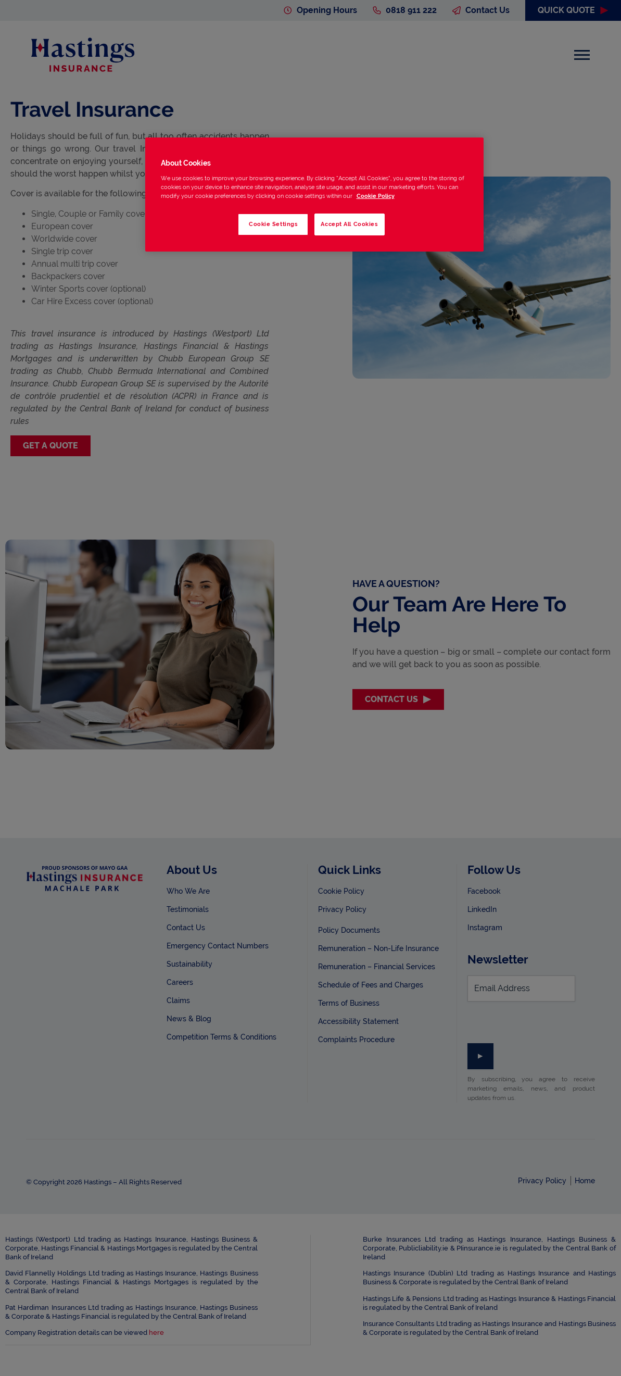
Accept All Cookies (349, 224)
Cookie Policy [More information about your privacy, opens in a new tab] (376, 195)
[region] (314, 194)
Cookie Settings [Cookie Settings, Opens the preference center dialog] (273, 224)
